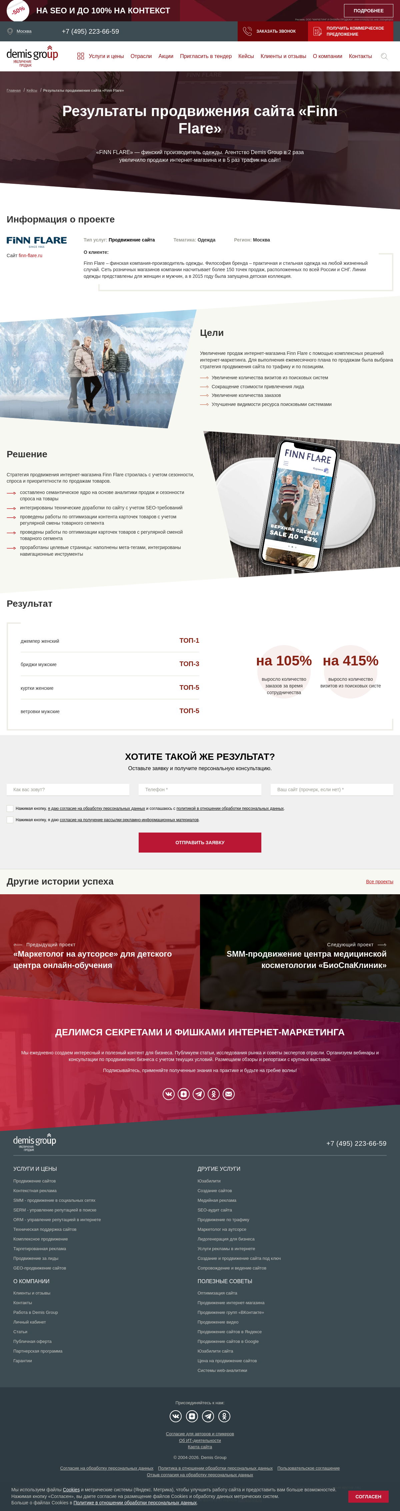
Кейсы (246, 56)
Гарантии (22, 1360)
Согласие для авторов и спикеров (200, 1433)
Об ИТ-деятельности (200, 1440)
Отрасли (141, 56)
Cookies (71, 1489)
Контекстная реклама (35, 1190)
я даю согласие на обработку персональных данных (96, 808)
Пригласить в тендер (206, 56)
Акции (166, 56)
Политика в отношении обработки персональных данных (215, 1468)
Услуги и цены (106, 56)
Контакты (360, 56)
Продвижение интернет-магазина (231, 1302)
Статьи (20, 1331)
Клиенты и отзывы (283, 56)
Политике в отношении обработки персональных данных (135, 1502)
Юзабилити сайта (215, 1351)
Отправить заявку (199, 842)
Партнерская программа (37, 1351)
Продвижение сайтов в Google (228, 1341)
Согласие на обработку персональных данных (107, 1468)
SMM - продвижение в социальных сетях (54, 1200)
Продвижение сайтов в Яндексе (230, 1331)
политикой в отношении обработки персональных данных (230, 808)
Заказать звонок (269, 31)
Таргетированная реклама (39, 1248)
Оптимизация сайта (217, 1293)
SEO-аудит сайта (215, 1209)
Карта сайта (200, 1446)
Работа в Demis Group (35, 1312)
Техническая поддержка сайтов (45, 1229)
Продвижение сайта (132, 239)
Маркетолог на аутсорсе (222, 1229)
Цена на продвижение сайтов (227, 1360)
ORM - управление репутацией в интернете (57, 1219)
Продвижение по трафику (223, 1219)
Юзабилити (209, 1180)
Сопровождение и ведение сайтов (232, 1268)
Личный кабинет (29, 1322)
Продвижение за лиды (35, 1258)
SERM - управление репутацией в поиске (54, 1209)
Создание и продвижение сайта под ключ (239, 1258)
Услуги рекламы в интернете (226, 1248)
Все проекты (379, 881)
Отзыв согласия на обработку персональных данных (200, 1474)
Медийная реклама (217, 1200)
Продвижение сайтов (34, 1180)
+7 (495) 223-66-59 (90, 31)
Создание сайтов (215, 1190)
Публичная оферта (32, 1341)
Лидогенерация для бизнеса (226, 1238)
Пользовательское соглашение (308, 1468)
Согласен (368, 1496)
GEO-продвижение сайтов (39, 1268)
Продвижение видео (218, 1322)
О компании (327, 56)
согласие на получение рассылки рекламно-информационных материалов (129, 820)
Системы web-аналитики (222, 1370)
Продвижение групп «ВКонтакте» (231, 1312)
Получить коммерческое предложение (348, 31)
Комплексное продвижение (40, 1238)
